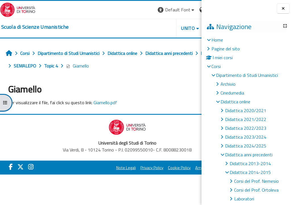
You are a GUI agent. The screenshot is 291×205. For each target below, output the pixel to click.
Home (217, 39)
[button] (123, 9)
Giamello (126, 65)
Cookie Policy (150, 168)
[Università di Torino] (18, 9)
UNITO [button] (135, 28)
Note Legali (97, 168)
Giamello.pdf (105, 102)
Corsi (216, 66)
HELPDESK (167, 28)
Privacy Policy (123, 168)
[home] (34, 27)
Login (191, 9)
